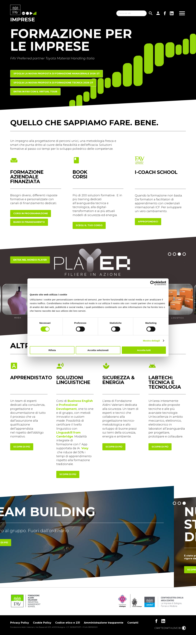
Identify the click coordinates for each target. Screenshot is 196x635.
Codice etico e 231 (67, 622)
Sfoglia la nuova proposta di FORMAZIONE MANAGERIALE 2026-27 (56, 73)
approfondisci (148, 221)
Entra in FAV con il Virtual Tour (35, 91)
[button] (169, 254)
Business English (80, 401)
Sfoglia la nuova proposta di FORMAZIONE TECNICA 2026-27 (53, 82)
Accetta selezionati (98, 350)
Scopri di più (21, 542)
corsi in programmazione (30, 213)
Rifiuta (52, 350)
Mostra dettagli (151, 340)
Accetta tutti (144, 350)
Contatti (132, 622)
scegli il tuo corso (89, 225)
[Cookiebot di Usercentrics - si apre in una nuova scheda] (152, 283)
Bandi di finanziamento (29, 222)
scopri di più (21, 446)
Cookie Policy (42, 622)
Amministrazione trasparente (103, 622)
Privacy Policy (19, 622)
